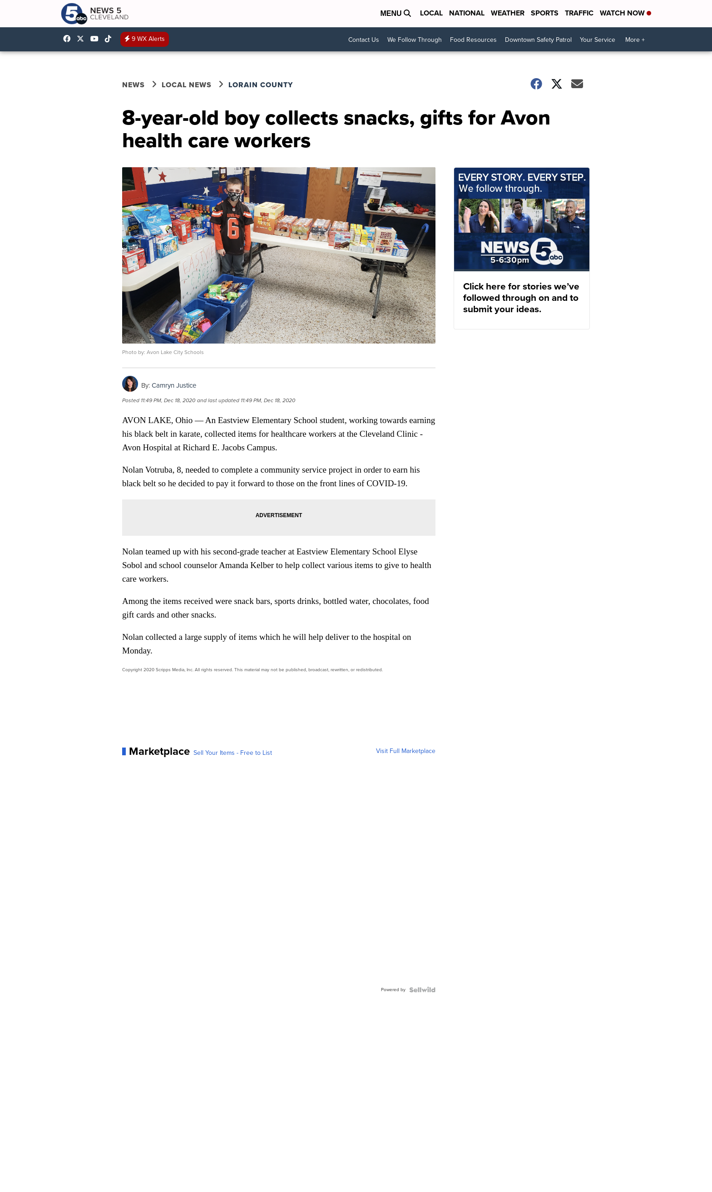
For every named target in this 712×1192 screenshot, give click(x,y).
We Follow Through (414, 40)
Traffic (579, 13)
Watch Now (625, 13)
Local (431, 13)
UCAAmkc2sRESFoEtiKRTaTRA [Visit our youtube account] (96, 38)
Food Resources (473, 40)
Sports (545, 13)
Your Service (597, 40)
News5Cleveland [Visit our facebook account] (69, 38)
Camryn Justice (174, 385)
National (467, 13)
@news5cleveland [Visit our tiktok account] (110, 38)
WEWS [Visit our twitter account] (83, 38)
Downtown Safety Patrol (538, 40)
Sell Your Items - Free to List (232, 753)
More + (635, 40)
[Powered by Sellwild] (422, 990)
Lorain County (260, 85)
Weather (507, 13)
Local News (187, 85)
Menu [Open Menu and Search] (395, 13)
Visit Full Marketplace (405, 751)
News (133, 85)
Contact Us (363, 40)
